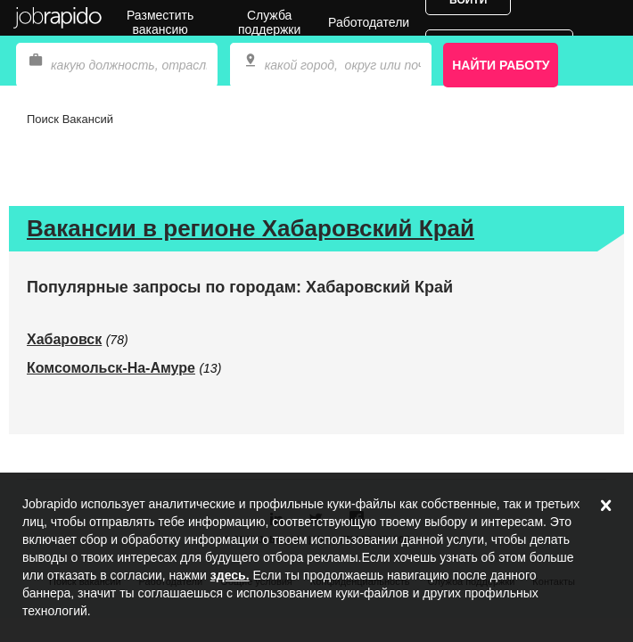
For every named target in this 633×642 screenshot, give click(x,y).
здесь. (230, 575)
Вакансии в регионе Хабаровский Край (250, 228)
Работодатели (368, 22)
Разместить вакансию (160, 22)
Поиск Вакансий (70, 119)
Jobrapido (58, 18)
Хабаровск (64, 339)
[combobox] (331, 65)
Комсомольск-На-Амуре (111, 367)
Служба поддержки (269, 22)
